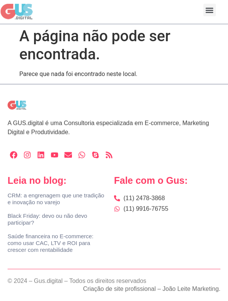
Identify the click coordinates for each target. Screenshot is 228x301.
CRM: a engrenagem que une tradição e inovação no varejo (56, 198)
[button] (209, 10)
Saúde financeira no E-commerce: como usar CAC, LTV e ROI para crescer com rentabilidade (51, 243)
